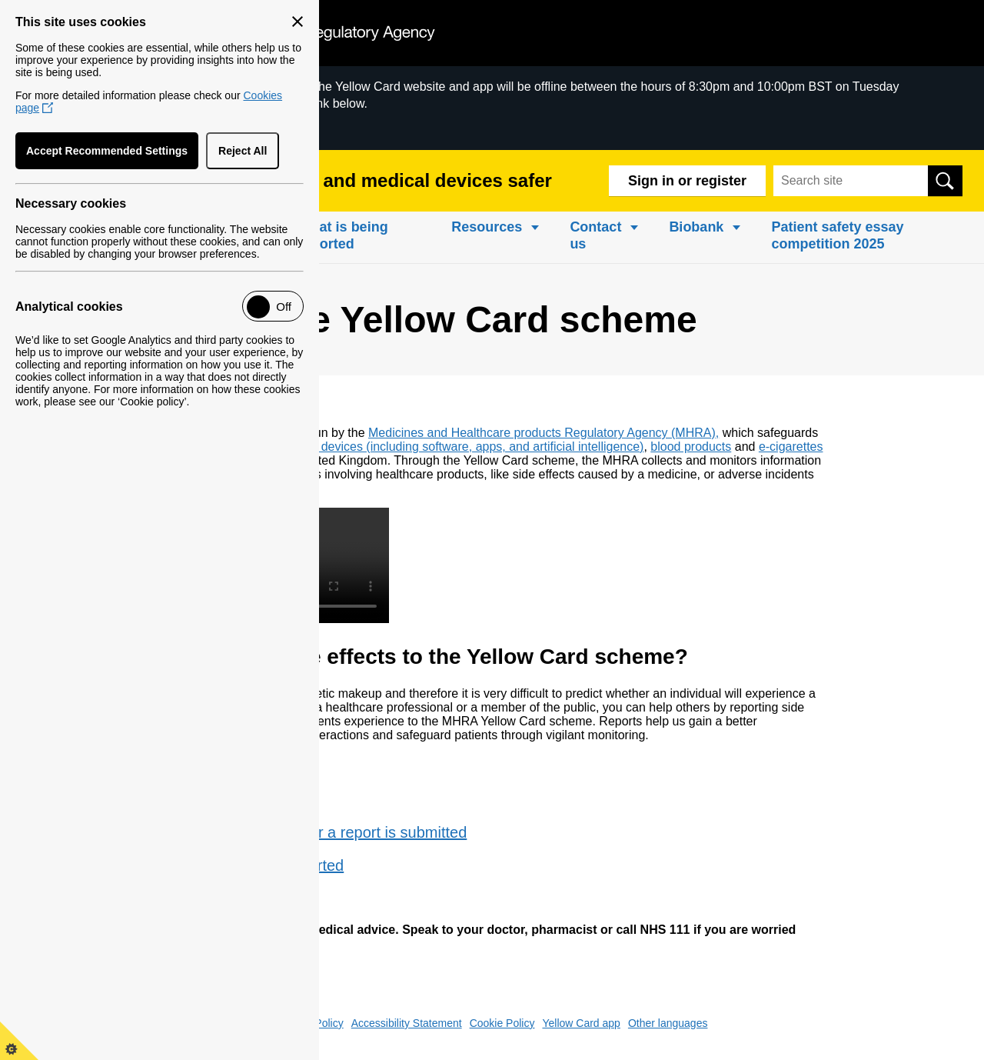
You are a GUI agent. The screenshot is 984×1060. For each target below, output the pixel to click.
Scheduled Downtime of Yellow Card (121, 128)
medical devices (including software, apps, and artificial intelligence (457, 446)
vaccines (244, 446)
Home (38, 227)
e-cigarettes (791, 446)
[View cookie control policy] (19, 1041)
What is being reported (343, 235)
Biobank (696, 227)
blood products (690, 446)
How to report (235, 799)
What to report (238, 766)
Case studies (233, 898)
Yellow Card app (581, 1023)
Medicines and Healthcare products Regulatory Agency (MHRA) (542, 432)
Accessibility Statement (406, 1023)
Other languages (668, 1023)
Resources (486, 227)
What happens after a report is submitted (328, 832)
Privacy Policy (310, 1023)
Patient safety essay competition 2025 (837, 235)
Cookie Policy (502, 1023)
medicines (186, 446)
